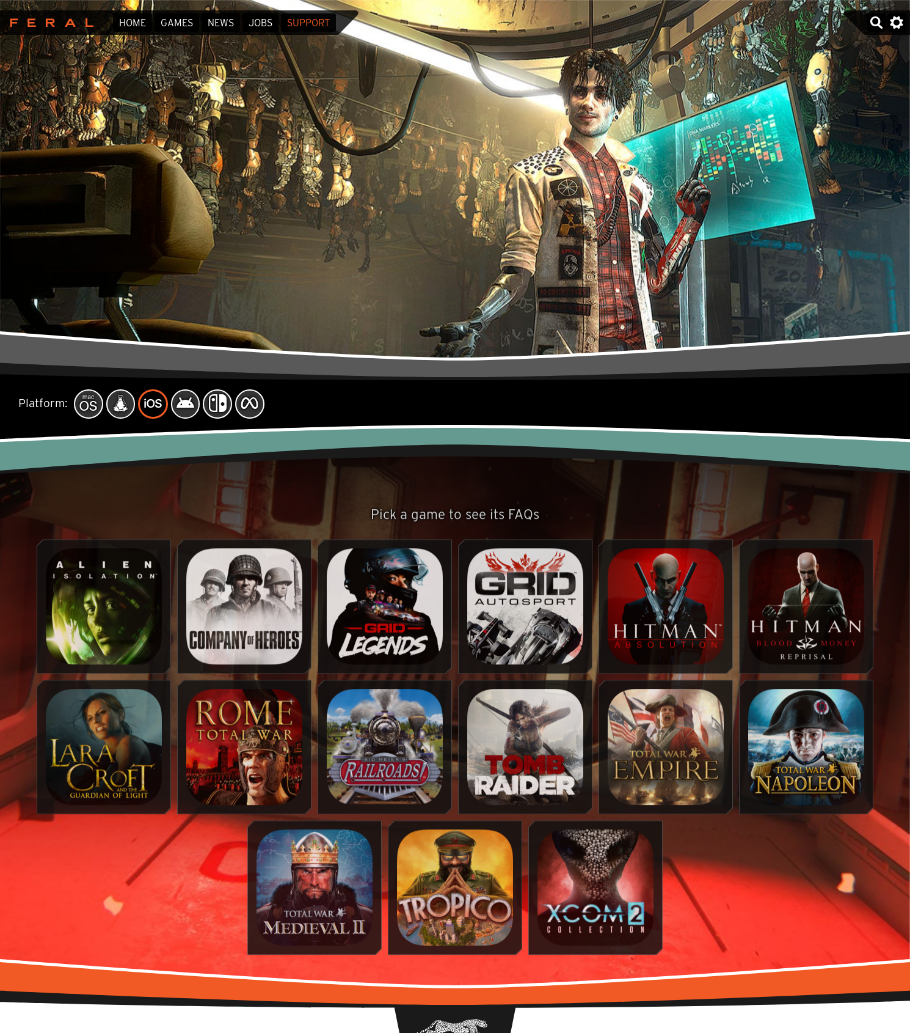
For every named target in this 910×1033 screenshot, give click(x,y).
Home (132, 23)
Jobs (260, 23)
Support (308, 23)
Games (177, 23)
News (221, 23)
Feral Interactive (48, 23)
